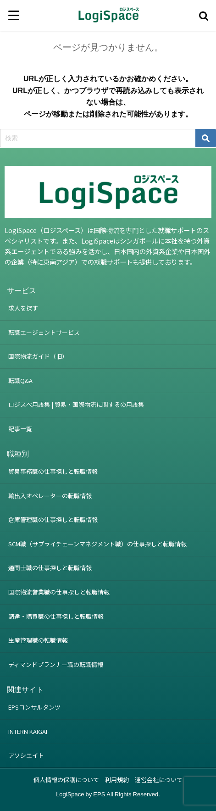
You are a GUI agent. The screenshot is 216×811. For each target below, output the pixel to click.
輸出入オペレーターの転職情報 (50, 495)
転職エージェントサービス (44, 332)
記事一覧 (20, 428)
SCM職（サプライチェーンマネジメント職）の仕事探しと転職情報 (97, 543)
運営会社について (159, 779)
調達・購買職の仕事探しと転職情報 (56, 616)
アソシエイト (26, 755)
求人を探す (23, 308)
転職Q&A (20, 380)
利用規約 (117, 779)
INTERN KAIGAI (27, 731)
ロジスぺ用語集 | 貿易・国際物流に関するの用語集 (76, 404)
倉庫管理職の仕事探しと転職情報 (53, 519)
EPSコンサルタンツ (34, 707)
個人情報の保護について (66, 779)
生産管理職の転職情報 (38, 640)
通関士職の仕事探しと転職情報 (50, 567)
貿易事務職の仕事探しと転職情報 (53, 471)
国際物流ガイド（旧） (38, 356)
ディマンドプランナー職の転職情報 (55, 664)
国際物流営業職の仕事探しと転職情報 (59, 592)
